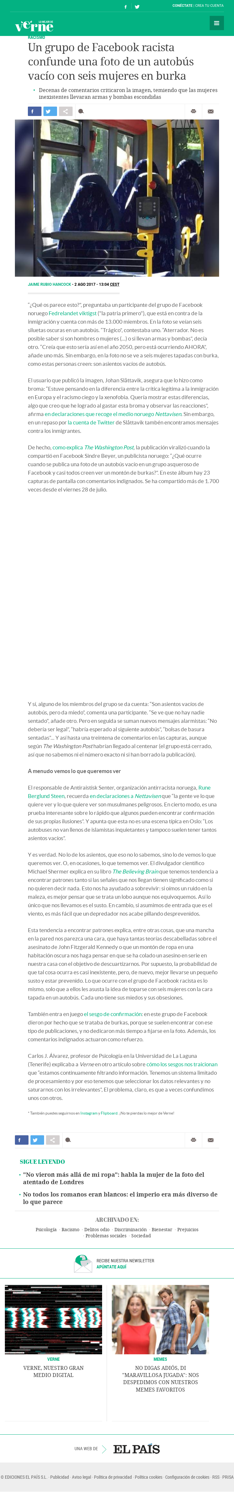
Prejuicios (187, 1229)
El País (30, 6)
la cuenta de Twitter (91, 422)
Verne (34, 26)
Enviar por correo (210, 111)
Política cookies (148, 1477)
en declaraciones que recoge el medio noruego (113, 414)
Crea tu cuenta (209, 6)
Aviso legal (81, 1477)
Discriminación (130, 1229)
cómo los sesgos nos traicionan (181, 1064)
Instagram (89, 1113)
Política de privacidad (113, 1477)
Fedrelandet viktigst (73, 313)
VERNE (53, 1359)
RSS (215, 1477)
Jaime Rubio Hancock (50, 284)
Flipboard (109, 1113)
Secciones (217, 23)
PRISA (228, 1477)
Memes (160, 1359)
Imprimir (193, 111)
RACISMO (36, 37)
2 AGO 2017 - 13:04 (97, 284)
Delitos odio (97, 1229)
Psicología (46, 1229)
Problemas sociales (106, 1236)
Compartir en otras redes (66, 111)
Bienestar (162, 1229)
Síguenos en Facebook (125, 6)
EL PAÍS (136, 1448)
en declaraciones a (125, 796)
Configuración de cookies (187, 1477)
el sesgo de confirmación (113, 1014)
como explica (93, 447)
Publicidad (59, 1477)
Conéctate (182, 6)
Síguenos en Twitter (137, 6)
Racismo (70, 1229)
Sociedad (141, 1236)
